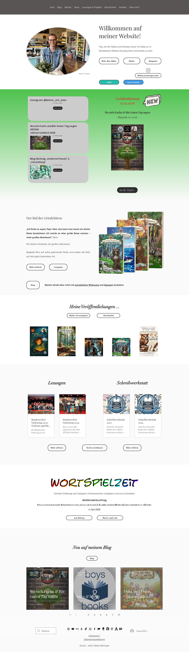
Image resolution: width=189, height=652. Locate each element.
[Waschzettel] (108, 315)
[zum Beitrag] (79, 518)
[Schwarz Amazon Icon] (81, 628)
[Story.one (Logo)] (103, 628)
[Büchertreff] (107, 628)
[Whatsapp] (90, 628)
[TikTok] (85, 628)
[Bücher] (131, 61)
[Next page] (112, 614)
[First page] (70, 614)
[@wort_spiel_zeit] (110, 518)
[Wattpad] (98, 628)
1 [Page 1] (82, 614)
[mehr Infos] (58, 108)
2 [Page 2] (88, 614)
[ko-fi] (68, 628)
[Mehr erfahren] (35, 267)
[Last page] (119, 614)
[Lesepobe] (58, 267)
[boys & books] (133, 82)
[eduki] (109, 82)
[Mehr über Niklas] (109, 61)
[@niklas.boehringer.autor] (148, 75)
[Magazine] (153, 61)
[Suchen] (45, 631)
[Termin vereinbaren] (94, 447)
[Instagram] (148, 70)
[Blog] (92, 558)
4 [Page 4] (100, 614)
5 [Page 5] (106, 614)
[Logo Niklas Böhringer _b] (112, 628)
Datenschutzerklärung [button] (94, 639)
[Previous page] (76, 614)
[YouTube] (72, 628)
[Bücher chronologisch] (78, 315)
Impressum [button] (94, 636)
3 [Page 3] (94, 614)
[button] (92, 7)
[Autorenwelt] (116, 628)
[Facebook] (94, 628)
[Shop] (33, 285)
